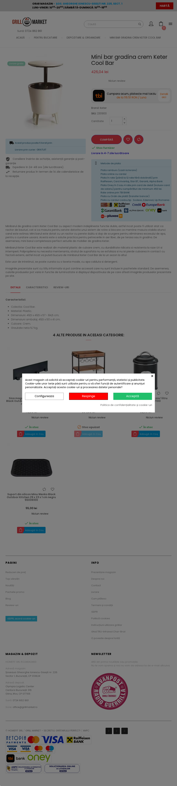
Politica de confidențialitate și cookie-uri (126, 405)
